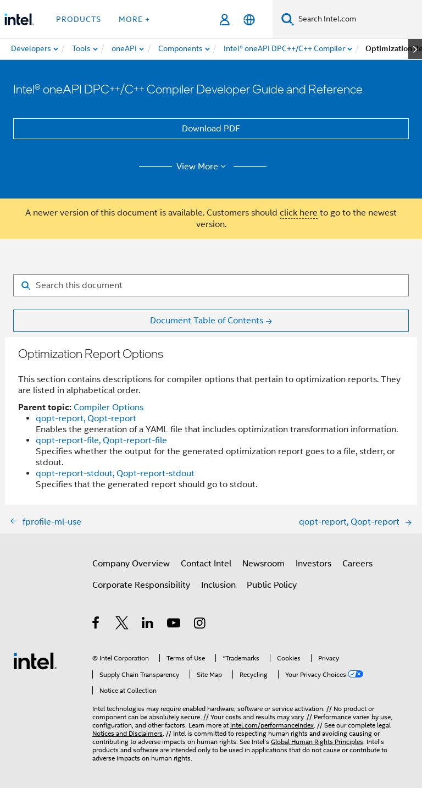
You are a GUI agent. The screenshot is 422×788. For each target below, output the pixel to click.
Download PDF (211, 128)
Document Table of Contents (206, 320)
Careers (357, 563)
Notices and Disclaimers (127, 733)
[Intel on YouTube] (174, 625)
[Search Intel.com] (358, 19)
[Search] (287, 19)
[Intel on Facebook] (96, 625)
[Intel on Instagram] (200, 625)
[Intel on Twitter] (122, 625)
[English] (249, 19)
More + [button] (134, 19)
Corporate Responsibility (141, 585)
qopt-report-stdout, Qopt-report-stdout (115, 473)
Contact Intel (206, 563)
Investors (313, 563)
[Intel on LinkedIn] (148, 625)
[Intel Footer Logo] (35, 660)
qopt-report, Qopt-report (86, 418)
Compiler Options (108, 407)
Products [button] (78, 19)
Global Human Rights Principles (317, 741)
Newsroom (263, 563)
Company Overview (131, 563)
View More (203, 166)
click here (299, 212)
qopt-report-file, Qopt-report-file (101, 440)
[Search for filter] (211, 285)
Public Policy (272, 585)
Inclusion (218, 585)
